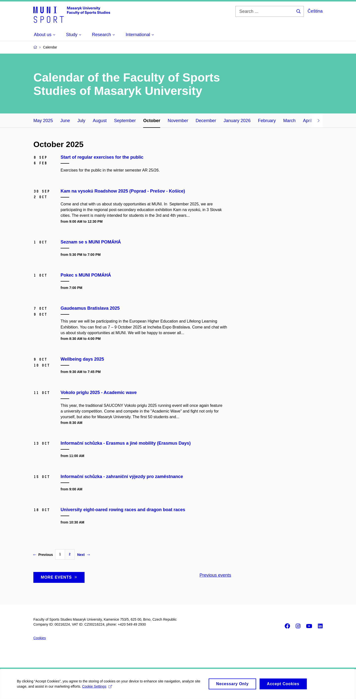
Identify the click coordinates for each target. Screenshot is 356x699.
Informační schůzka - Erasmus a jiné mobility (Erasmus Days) (126, 443)
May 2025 (43, 120)
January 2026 (236, 120)
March (289, 120)
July (81, 120)
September (125, 120)
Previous (43, 555)
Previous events (215, 575)
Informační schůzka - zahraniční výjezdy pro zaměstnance (122, 476)
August (100, 120)
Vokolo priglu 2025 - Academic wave (99, 392)
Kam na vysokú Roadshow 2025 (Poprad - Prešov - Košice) (123, 191)
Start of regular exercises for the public (102, 157)
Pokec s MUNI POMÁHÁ (86, 275)
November (178, 120)
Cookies (39, 638)
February (267, 120)
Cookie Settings (97, 689)
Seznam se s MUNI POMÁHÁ (91, 242)
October (151, 120)
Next (83, 555)
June (65, 120)
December (206, 120)
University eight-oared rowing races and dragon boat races (123, 509)
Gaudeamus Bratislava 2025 (90, 308)
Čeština (315, 11)
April (307, 120)
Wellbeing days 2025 (82, 359)
